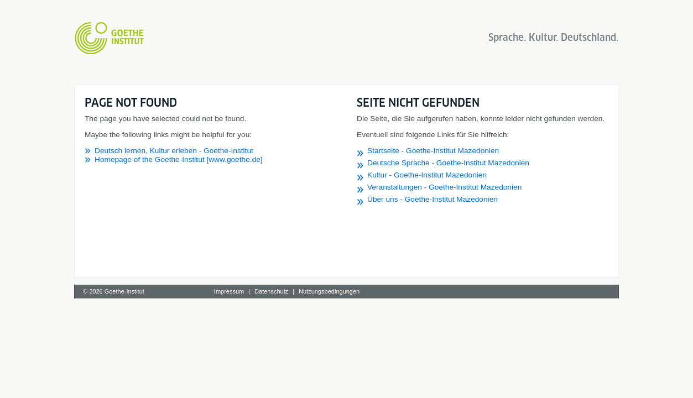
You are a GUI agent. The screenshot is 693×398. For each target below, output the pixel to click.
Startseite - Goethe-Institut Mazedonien (433, 150)
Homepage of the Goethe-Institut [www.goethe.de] (179, 159)
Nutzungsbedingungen (329, 291)
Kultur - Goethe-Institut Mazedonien (427, 175)
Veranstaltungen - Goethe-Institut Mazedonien (444, 187)
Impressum (229, 291)
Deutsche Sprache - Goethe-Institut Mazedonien (448, 163)
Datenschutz (271, 291)
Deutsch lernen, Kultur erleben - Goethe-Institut (174, 150)
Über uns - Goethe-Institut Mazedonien (432, 199)
